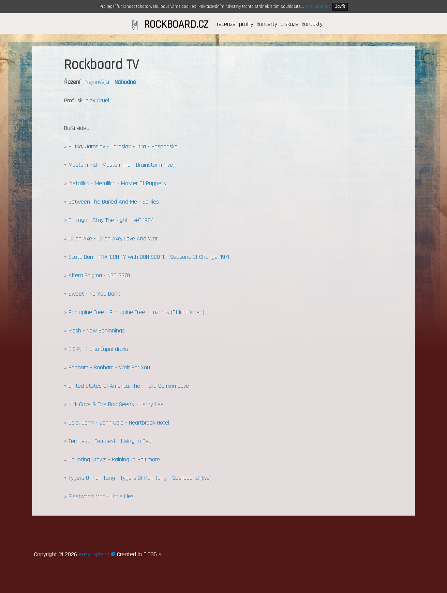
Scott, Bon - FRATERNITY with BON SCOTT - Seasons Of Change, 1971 (149, 257)
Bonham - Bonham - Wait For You (109, 367)
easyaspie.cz (97, 554)
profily (246, 24)
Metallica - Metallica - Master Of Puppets (117, 183)
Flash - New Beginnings (97, 331)
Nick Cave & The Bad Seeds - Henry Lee (116, 404)
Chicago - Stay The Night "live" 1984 (111, 220)
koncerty (267, 24)
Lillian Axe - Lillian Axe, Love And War (113, 238)
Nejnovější (97, 82)
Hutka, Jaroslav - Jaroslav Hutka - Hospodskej (124, 146)
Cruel (103, 100)
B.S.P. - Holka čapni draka (98, 349)
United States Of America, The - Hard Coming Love (129, 386)
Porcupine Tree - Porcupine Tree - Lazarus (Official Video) (136, 312)
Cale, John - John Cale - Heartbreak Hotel (119, 423)
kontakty (312, 24)
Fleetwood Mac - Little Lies (101, 496)
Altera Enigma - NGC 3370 (99, 275)
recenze (226, 24)
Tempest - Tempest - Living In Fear (111, 441)
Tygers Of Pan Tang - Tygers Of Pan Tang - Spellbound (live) (140, 478)
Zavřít (340, 6)
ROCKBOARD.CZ (176, 24)
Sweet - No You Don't (94, 294)
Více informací (318, 6)
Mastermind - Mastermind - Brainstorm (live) (122, 165)
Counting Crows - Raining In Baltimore (114, 459)
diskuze (289, 24)
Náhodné (125, 82)
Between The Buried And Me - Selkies (114, 202)
